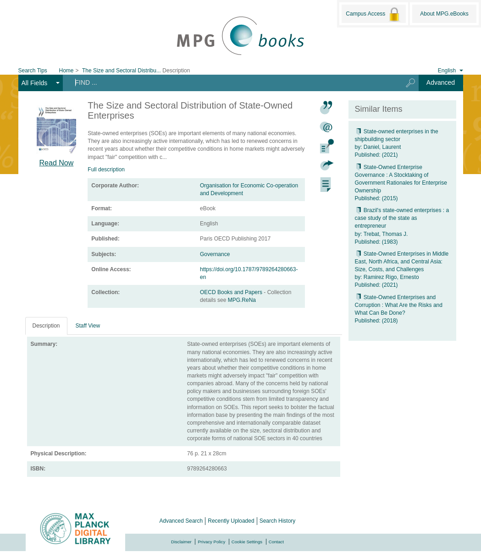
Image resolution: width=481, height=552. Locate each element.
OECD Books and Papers (232, 292)
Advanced (440, 82)
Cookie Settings (247, 541)
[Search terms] (229, 82)
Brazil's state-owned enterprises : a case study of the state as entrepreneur (402, 218)
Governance (215, 254)
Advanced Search (181, 521)
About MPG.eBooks (444, 14)
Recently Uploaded (231, 521)
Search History (278, 521)
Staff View (88, 325)
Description (46, 325)
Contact (276, 541)
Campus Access (373, 14)
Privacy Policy (211, 541)
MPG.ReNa (242, 300)
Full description (106, 169)
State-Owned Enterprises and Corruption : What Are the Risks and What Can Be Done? (398, 305)
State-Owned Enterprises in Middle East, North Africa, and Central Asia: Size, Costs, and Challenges (402, 262)
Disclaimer (181, 541)
